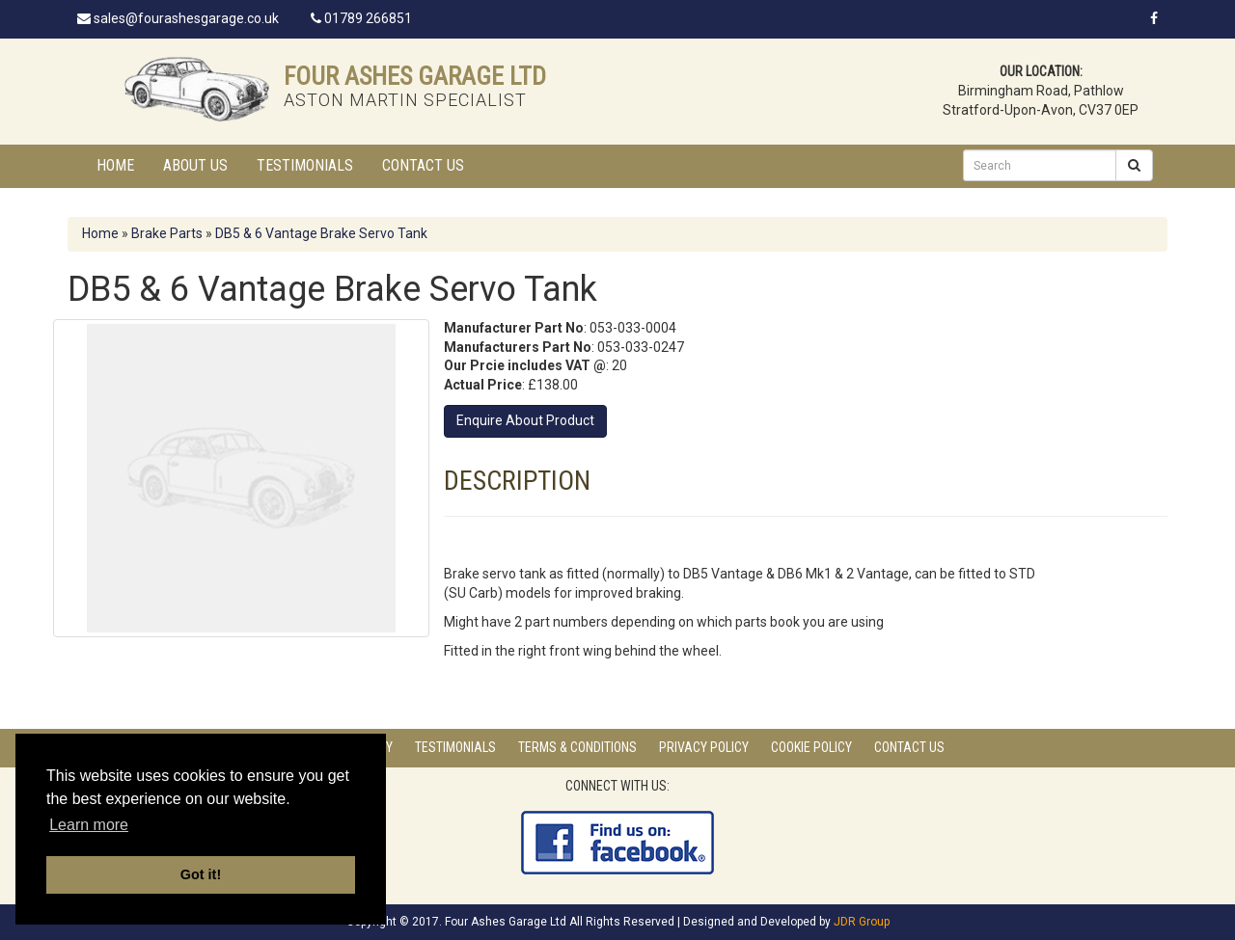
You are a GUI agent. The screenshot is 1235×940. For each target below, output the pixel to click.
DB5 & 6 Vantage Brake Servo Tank (321, 233)
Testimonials (305, 165)
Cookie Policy (811, 747)
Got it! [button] (200, 874)
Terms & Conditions (577, 747)
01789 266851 (361, 18)
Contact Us (423, 165)
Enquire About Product (525, 420)
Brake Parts (167, 233)
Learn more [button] (88, 825)
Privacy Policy (704, 747)
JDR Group (862, 921)
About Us (195, 165)
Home (115, 165)
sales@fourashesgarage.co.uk (178, 18)
